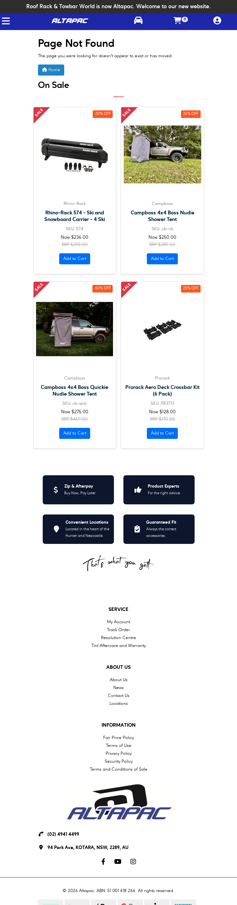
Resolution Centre (118, 638)
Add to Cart (74, 258)
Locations (118, 703)
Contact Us (118, 695)
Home (51, 69)
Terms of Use (118, 745)
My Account (118, 622)
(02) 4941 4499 (63, 834)
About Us (118, 667)
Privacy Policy (119, 753)
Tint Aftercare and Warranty (118, 645)
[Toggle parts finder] (138, 21)
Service (118, 609)
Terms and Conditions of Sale (118, 769)
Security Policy (119, 761)
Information (119, 725)
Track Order (118, 630)
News (118, 688)
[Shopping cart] (177, 21)
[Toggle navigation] (6, 21)
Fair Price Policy (118, 738)
